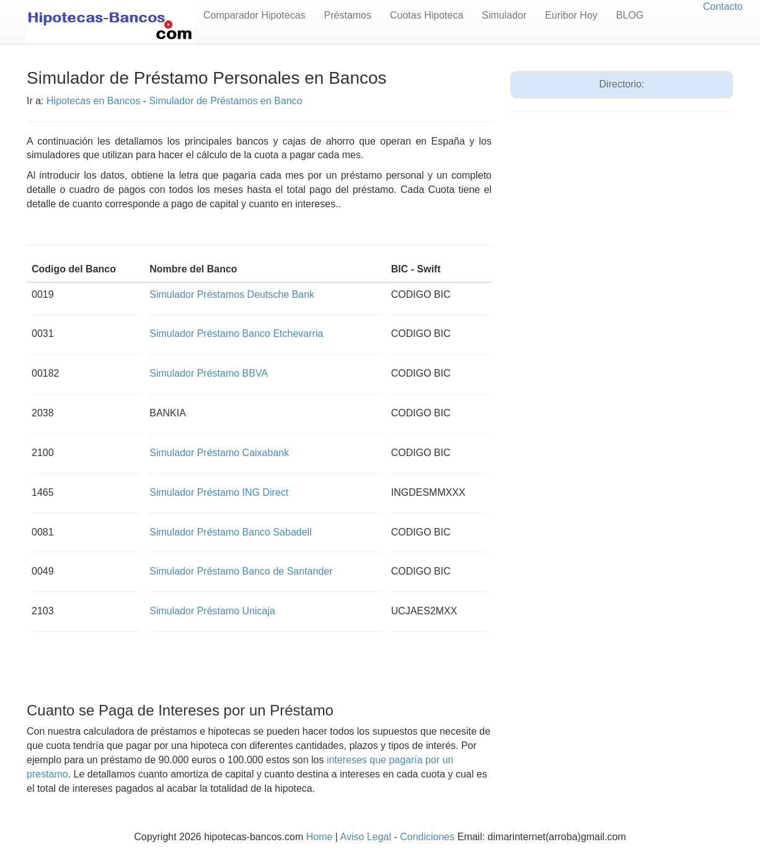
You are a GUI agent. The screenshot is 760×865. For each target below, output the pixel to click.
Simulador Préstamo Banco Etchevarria (236, 333)
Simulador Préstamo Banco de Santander (240, 571)
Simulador (504, 15)
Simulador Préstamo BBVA (208, 373)
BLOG (629, 15)
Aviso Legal (365, 836)
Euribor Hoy (571, 15)
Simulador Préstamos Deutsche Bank (231, 294)
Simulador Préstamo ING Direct (218, 492)
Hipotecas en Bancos (93, 101)
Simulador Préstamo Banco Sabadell (230, 532)
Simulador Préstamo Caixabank (219, 452)
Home (319, 836)
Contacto (723, 6)
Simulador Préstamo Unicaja (212, 611)
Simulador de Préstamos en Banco (225, 101)
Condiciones (427, 836)
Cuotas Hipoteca (426, 15)
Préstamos (347, 15)
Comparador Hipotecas (254, 15)
